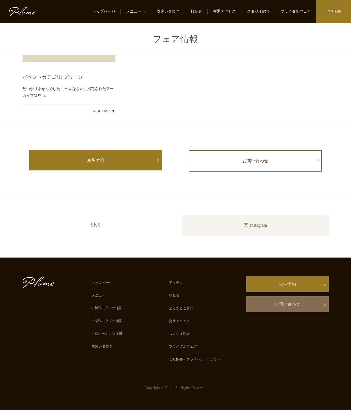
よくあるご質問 (181, 310)
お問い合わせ (255, 160)
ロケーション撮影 (109, 336)
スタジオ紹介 (257, 11)
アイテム (176, 283)
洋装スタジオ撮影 (109, 323)
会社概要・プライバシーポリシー (195, 363)
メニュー (132, 11)
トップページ (103, 11)
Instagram (255, 225)
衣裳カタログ (167, 11)
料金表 (195, 11)
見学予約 (333, 11)
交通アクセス (223, 11)
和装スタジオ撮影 (109, 310)
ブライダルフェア (295, 11)
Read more (104, 111)
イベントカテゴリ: (53, 77)
